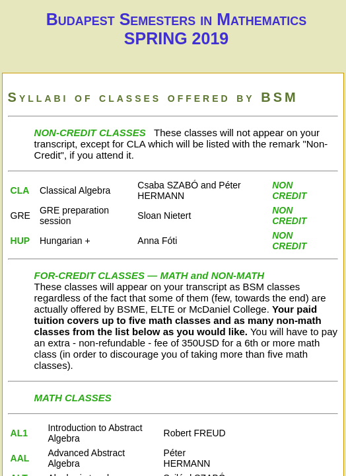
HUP (20, 240)
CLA (20, 190)
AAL (20, 458)
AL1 (19, 433)
